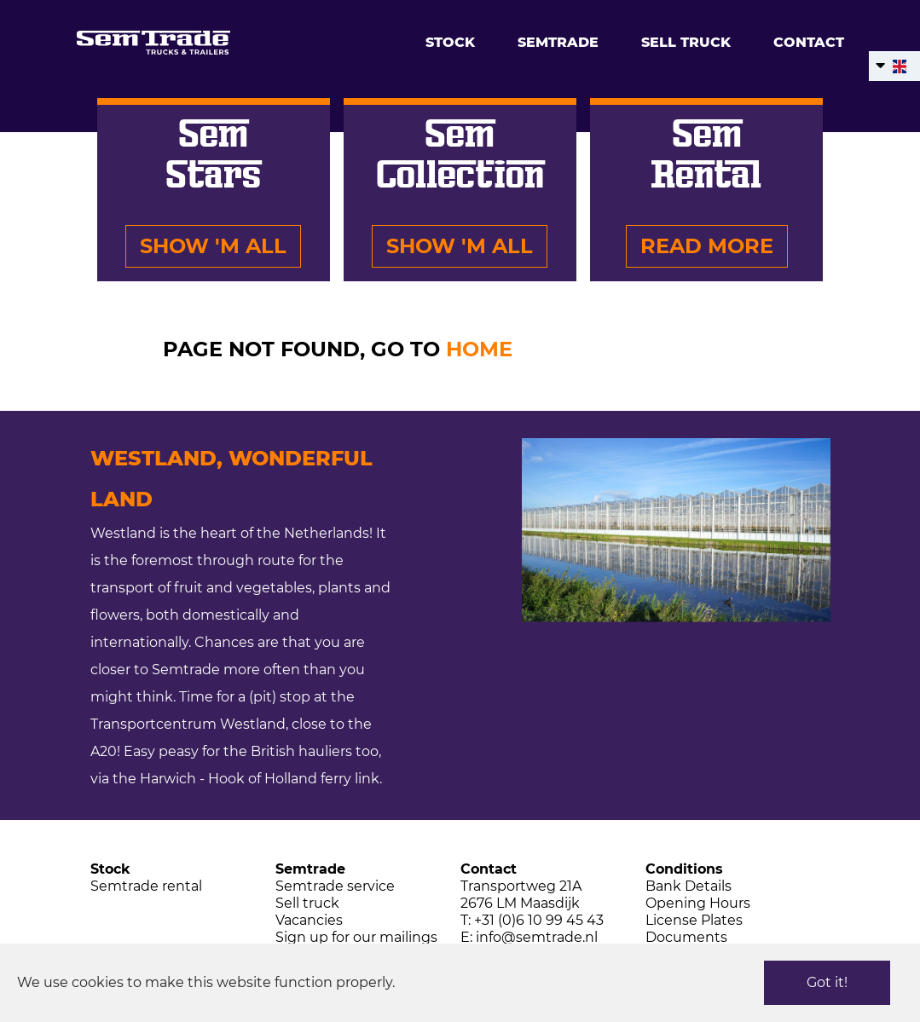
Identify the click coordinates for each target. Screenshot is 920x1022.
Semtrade (558, 42)
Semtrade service (335, 886)
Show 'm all (213, 246)
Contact (808, 42)
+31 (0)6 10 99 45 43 (539, 920)
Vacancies (309, 920)
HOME (479, 349)
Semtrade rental (146, 886)
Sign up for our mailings (356, 937)
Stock (450, 42)
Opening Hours (697, 903)
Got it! (827, 982)
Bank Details (688, 886)
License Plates (694, 920)
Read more (706, 246)
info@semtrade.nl (537, 937)
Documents (686, 937)
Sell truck (686, 42)
